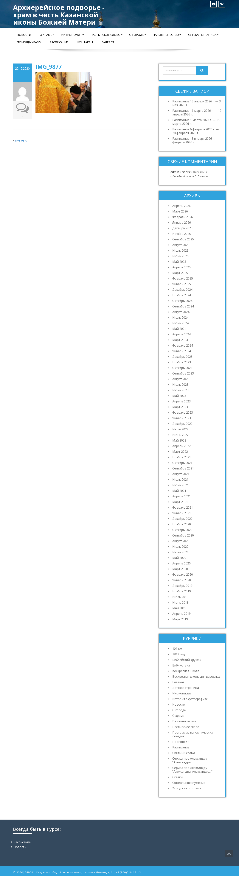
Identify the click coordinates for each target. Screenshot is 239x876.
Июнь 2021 (180, 485)
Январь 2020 (181, 580)
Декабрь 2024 (182, 289)
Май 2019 (179, 608)
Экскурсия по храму (186, 788)
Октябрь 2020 (182, 530)
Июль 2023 (180, 384)
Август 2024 (180, 312)
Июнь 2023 (180, 390)
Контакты (85, 42)
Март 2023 (180, 407)
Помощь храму (29, 42)
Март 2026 (180, 211)
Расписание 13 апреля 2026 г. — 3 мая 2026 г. (196, 103)
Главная (178, 682)
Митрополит (72, 34)
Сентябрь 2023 (183, 373)
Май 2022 (179, 440)
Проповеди (180, 742)
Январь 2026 (181, 222)
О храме (47, 34)
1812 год (178, 654)
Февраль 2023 (182, 412)
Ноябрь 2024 (181, 295)
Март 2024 (180, 340)
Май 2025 (179, 262)
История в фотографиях (189, 699)
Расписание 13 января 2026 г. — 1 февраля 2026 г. (196, 140)
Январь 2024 (181, 351)
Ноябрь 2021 (181, 457)
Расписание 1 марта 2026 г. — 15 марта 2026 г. (196, 122)
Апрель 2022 (181, 446)
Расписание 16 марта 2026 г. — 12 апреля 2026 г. (196, 112)
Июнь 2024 (180, 323)
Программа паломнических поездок (192, 734)
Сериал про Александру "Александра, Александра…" (192, 769)
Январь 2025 (181, 284)
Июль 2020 (180, 546)
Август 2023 (180, 379)
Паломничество (167, 34)
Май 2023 (179, 396)
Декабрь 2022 (182, 424)
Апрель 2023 (181, 401)
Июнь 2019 (180, 602)
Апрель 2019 (181, 613)
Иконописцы (181, 693)
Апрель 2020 (181, 563)
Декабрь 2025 (182, 228)
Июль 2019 (180, 597)
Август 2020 (180, 541)
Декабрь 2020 (182, 518)
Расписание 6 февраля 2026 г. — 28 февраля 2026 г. (195, 131)
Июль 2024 (180, 317)
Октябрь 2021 (182, 463)
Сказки (177, 777)
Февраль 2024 (182, 345)
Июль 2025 (180, 250)
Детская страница (203, 34)
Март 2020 (180, 569)
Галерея (108, 42)
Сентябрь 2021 (183, 468)
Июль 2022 (180, 429)
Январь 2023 (181, 418)
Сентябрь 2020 (183, 535)
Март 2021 (180, 502)
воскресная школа (185, 671)
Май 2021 (179, 491)
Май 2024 (179, 329)
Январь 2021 (181, 513)
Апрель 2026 (181, 206)
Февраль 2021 (182, 507)
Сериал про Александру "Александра (189, 760)
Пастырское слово (107, 34)
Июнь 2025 (180, 256)
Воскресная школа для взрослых (196, 676)
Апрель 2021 (181, 496)
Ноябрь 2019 (181, 591)
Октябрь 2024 (182, 301)
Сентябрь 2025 (183, 239)
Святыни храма (183, 753)
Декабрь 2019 (182, 586)
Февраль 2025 (182, 278)
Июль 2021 (180, 479)
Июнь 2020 (180, 552)
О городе (137, 34)
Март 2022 (180, 451)
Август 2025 (180, 245)
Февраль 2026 (182, 217)
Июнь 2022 (180, 435)
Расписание (59, 42)
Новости (24, 34)
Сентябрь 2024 (183, 306)
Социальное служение (188, 783)
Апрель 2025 (181, 267)
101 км (177, 648)
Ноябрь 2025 (181, 234)
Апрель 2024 (181, 334)
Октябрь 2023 (182, 368)
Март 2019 (180, 619)
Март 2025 (180, 273)
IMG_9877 (21, 140)
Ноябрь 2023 (181, 362)
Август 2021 (180, 474)
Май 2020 (179, 558)
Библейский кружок (186, 660)
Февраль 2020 (182, 574)
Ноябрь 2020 (181, 524)
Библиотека (181, 665)
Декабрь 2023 (182, 356)
